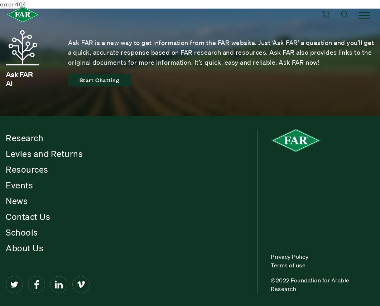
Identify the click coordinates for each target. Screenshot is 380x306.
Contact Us (28, 217)
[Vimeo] (81, 284)
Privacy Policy (289, 256)
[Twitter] (14, 284)
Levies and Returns (44, 154)
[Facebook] (36, 284)
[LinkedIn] (58, 284)
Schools (22, 232)
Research (24, 138)
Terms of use (288, 265)
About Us (24, 248)
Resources (27, 169)
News (17, 201)
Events (19, 185)
